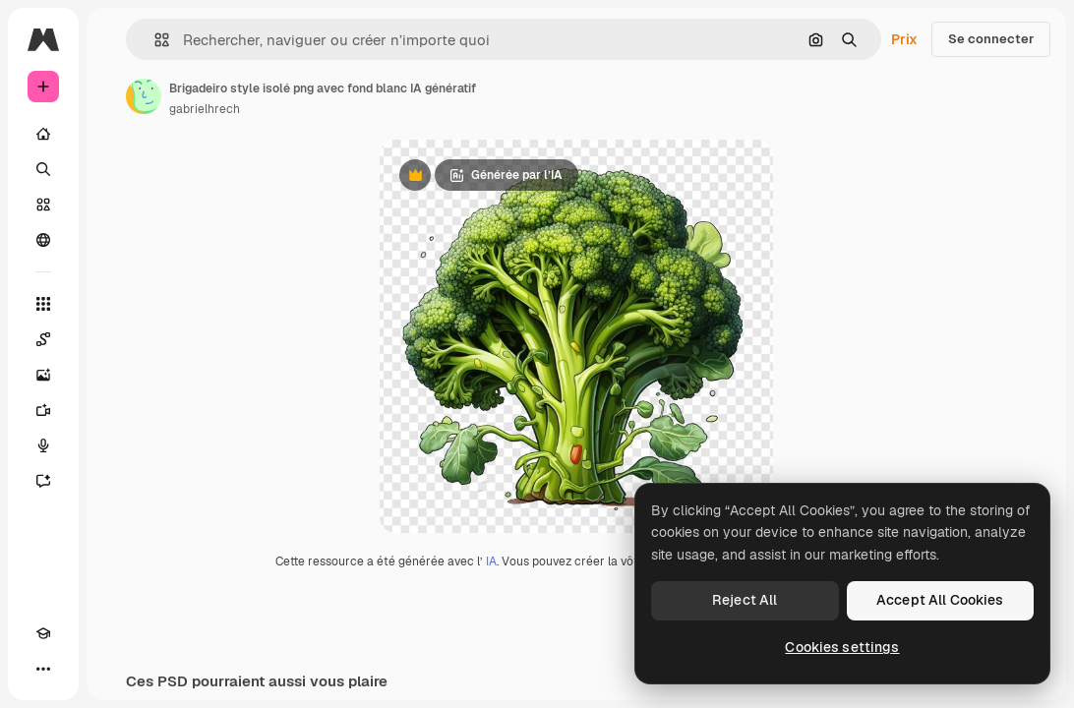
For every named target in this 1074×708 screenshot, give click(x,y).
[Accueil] (43, 133)
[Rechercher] (43, 169)
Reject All (744, 600)
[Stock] (43, 204)
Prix (904, 39)
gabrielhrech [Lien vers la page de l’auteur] (204, 109)
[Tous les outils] (43, 304)
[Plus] (43, 668)
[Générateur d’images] (43, 374)
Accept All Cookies (940, 600)
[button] (154, 39)
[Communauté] (43, 240)
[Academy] (43, 633)
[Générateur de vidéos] (43, 410)
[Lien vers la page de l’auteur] (143, 96)
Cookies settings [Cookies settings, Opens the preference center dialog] (842, 647)
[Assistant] (43, 481)
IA (491, 561)
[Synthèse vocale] (43, 445)
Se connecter (991, 38)
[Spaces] (43, 339)
